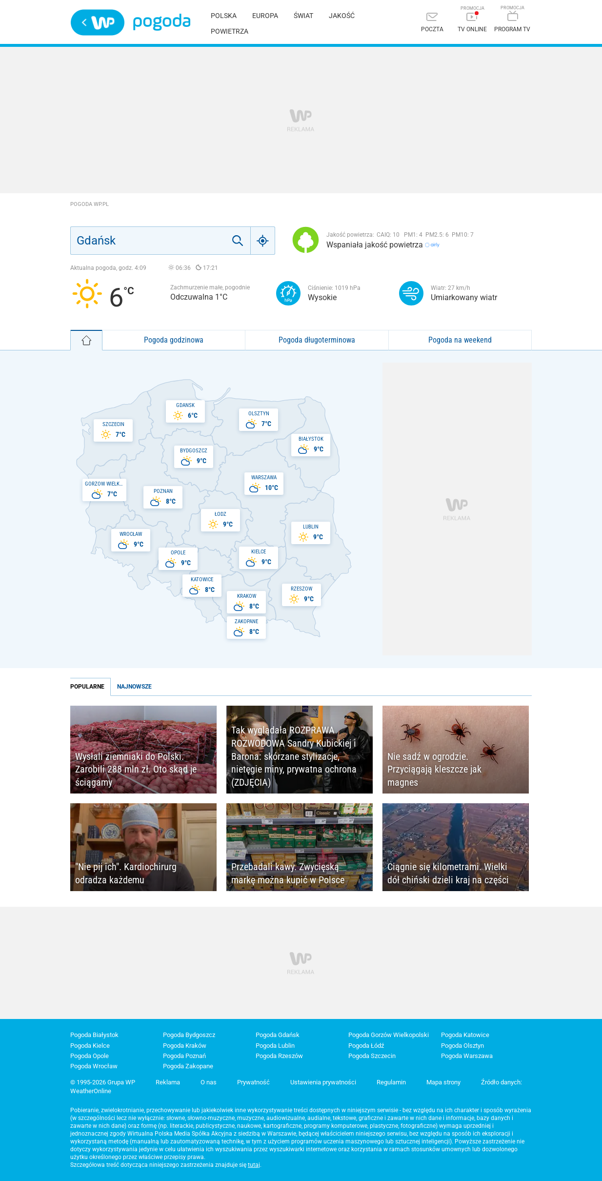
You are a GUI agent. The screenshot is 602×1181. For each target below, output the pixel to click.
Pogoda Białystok (94, 1034)
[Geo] (263, 240)
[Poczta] (432, 23)
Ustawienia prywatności (323, 1082)
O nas (209, 1082)
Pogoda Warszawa (467, 1055)
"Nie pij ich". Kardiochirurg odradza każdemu (126, 873)
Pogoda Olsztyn (462, 1045)
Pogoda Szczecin (372, 1055)
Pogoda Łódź (366, 1045)
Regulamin (391, 1082)
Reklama (168, 1082)
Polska (224, 16)
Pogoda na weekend (460, 340)
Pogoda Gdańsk (278, 1034)
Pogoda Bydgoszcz (189, 1034)
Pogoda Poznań (184, 1055)
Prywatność (253, 1082)
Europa (265, 16)
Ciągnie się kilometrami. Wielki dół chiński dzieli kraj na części (448, 873)
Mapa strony (443, 1082)
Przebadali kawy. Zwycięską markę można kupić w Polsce (287, 873)
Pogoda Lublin (275, 1045)
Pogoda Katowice (465, 1034)
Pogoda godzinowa (173, 340)
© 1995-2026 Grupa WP (102, 1082)
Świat (303, 16)
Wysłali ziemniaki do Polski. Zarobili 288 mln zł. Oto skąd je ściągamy (136, 769)
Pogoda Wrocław (94, 1066)
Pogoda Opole (89, 1055)
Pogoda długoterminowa (317, 340)
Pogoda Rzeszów (279, 1055)
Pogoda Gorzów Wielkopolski (388, 1034)
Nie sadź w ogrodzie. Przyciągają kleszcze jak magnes (434, 769)
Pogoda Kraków (184, 1045)
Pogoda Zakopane (188, 1066)
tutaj (254, 1164)
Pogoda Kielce (90, 1045)
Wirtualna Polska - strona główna (97, 22)
